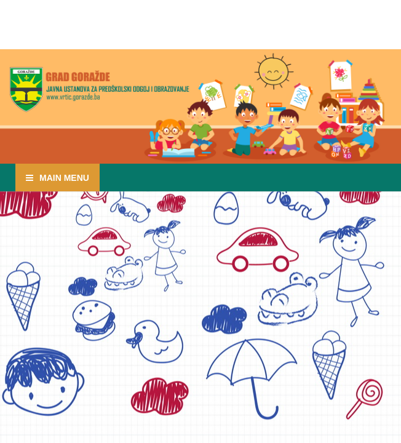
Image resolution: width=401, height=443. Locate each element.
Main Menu (64, 178)
